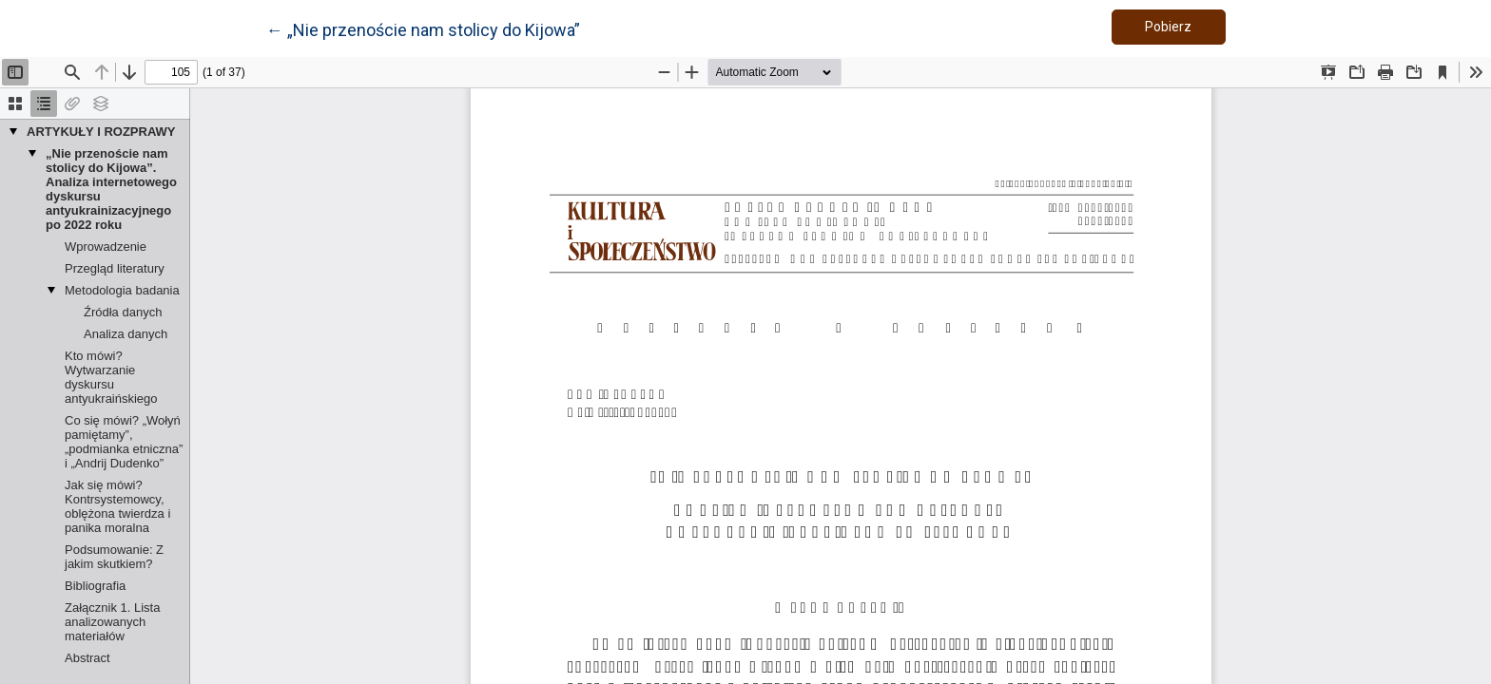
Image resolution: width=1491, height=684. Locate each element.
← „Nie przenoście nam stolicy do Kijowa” (423, 28)
